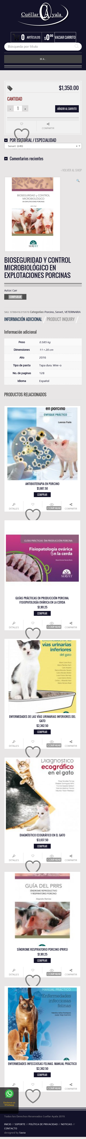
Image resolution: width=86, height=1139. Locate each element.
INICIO (7, 1124)
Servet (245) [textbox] (41, 146)
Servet (59, 312)
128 (41, 373)
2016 (42, 357)
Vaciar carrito (65, 37)
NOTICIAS (66, 1124)
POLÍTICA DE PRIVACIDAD (43, 1124)
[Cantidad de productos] (18, 108)
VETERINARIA (72, 312)
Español (44, 381)
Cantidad (14, 99)
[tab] (25, 319)
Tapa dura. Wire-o (50, 365)
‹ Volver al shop (71, 170)
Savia (22, 1132)
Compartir (71, 508)
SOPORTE (20, 1124)
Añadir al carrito (67, 109)
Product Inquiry (61, 319)
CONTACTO (10, 1128)
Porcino (49, 312)
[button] (78, 181)
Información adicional (23, 319)
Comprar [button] (42, 494)
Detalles (14, 508)
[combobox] (43, 146)
